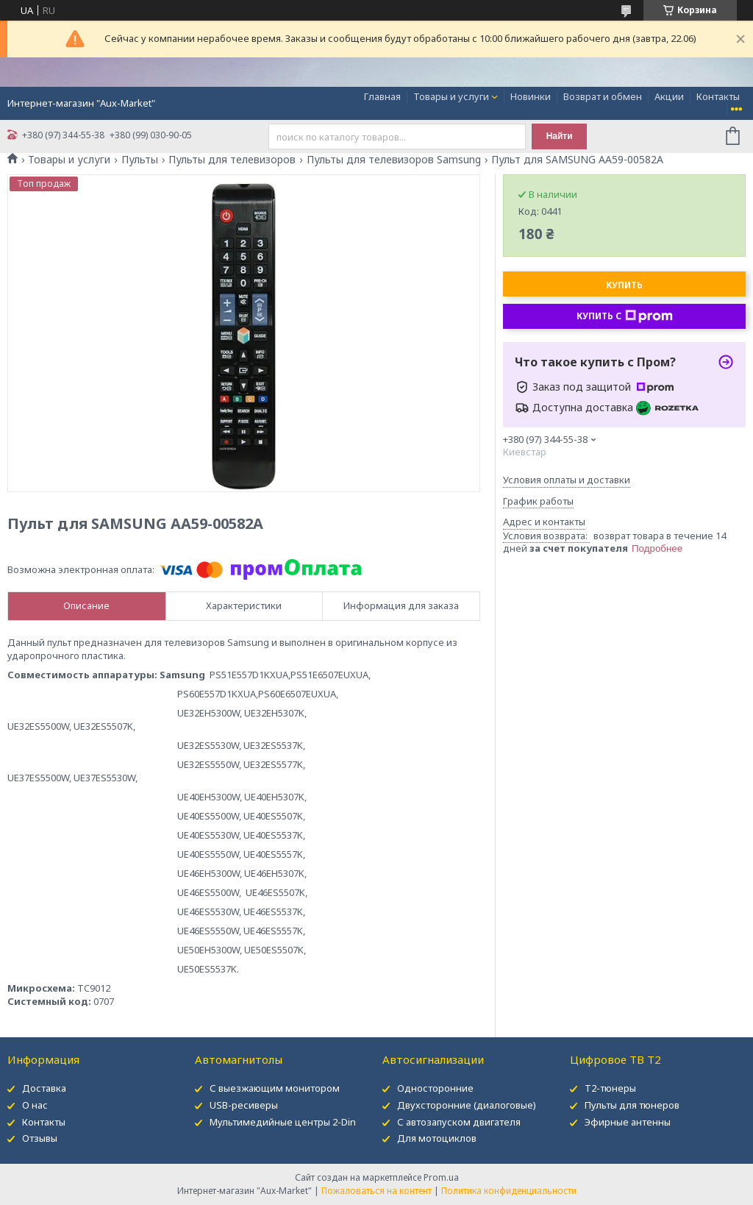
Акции (669, 96)
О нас (35, 1105)
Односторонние (435, 1088)
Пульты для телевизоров (232, 159)
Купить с (625, 316)
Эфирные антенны (628, 1121)
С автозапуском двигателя (459, 1121)
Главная (382, 96)
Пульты (139, 159)
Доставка (44, 1088)
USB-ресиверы (244, 1105)
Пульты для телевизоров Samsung (394, 159)
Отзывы (39, 1138)
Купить (624, 285)
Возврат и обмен (602, 96)
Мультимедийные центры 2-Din (283, 1121)
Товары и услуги (451, 96)
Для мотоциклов (437, 1138)
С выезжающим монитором (275, 1088)
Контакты (718, 96)
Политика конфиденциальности (509, 1190)
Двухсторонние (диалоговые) (466, 1105)
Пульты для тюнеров (632, 1105)
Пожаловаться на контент (376, 1190)
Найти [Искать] (559, 136)
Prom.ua (441, 1177)
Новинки (530, 96)
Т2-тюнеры (610, 1088)
